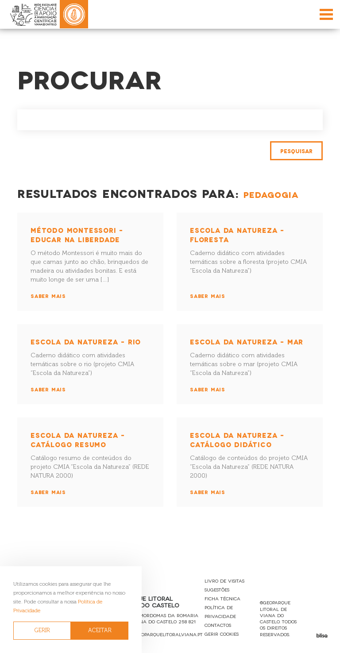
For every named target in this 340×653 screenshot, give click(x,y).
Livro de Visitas (224, 580)
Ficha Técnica (222, 598)
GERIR (42, 630)
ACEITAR (100, 630)
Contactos (218, 625)
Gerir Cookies (222, 634)
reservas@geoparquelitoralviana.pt (156, 634)
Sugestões (217, 589)
